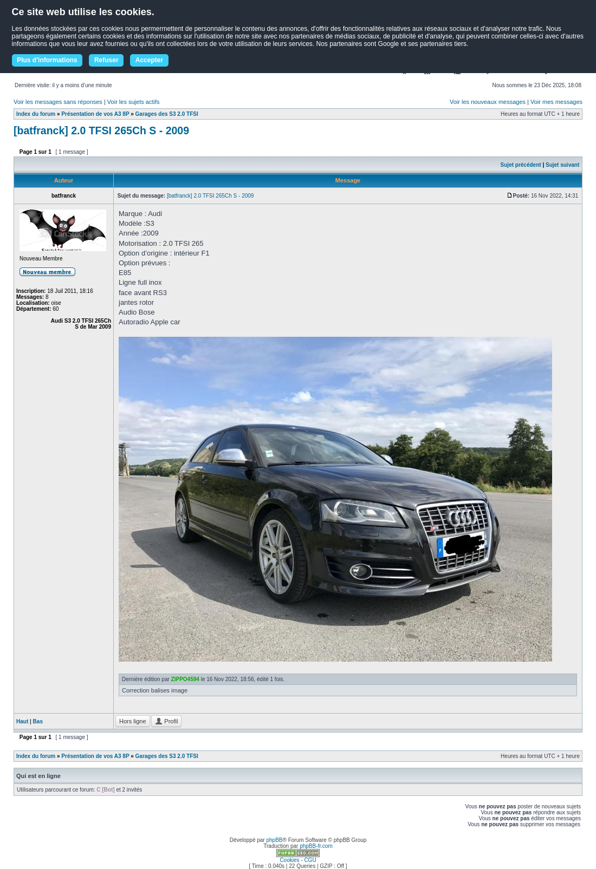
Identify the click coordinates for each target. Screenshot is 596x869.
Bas (38, 721)
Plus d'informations (47, 60)
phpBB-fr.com (316, 846)
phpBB (274, 840)
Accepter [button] (149, 60)
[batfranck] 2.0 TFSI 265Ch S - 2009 (101, 130)
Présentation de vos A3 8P (95, 114)
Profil (166, 721)
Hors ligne (132, 721)
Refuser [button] (106, 60)
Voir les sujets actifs (133, 102)
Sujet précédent (521, 165)
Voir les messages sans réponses (58, 102)
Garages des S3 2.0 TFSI (166, 114)
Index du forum (35, 114)
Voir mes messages (556, 102)
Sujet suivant (562, 165)
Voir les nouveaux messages (488, 102)
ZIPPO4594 (185, 679)
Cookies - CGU (298, 860)
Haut (22, 721)
